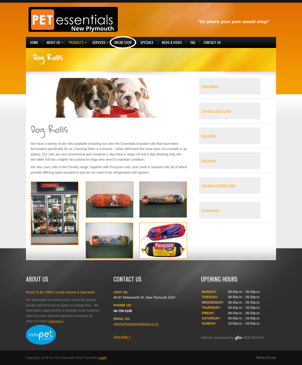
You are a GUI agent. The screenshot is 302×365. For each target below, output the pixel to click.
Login (103, 358)
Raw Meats (209, 86)
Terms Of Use (266, 358)
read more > (56, 321)
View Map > (122, 337)
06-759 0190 (122, 311)
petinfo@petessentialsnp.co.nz (136, 324)
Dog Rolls (208, 136)
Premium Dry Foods (216, 111)
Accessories (210, 210)
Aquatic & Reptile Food (218, 185)
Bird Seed (208, 161)
